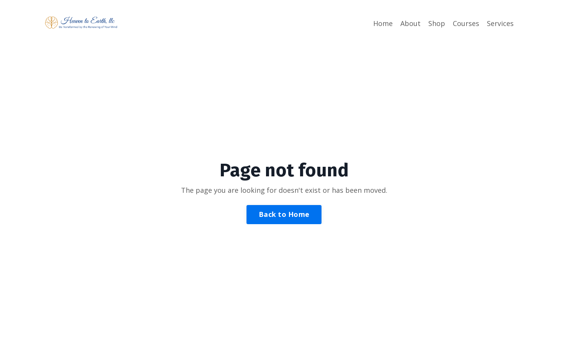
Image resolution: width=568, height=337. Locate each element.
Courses (466, 23)
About (410, 23)
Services (500, 23)
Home (383, 23)
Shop (436, 23)
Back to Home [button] (284, 214)
